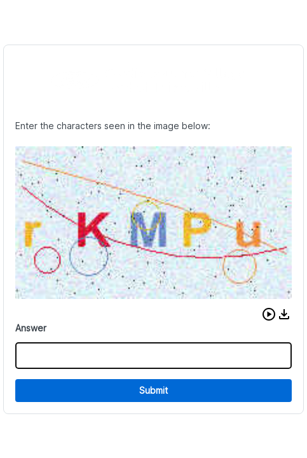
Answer (30, 328)
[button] (268, 314)
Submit (153, 390)
